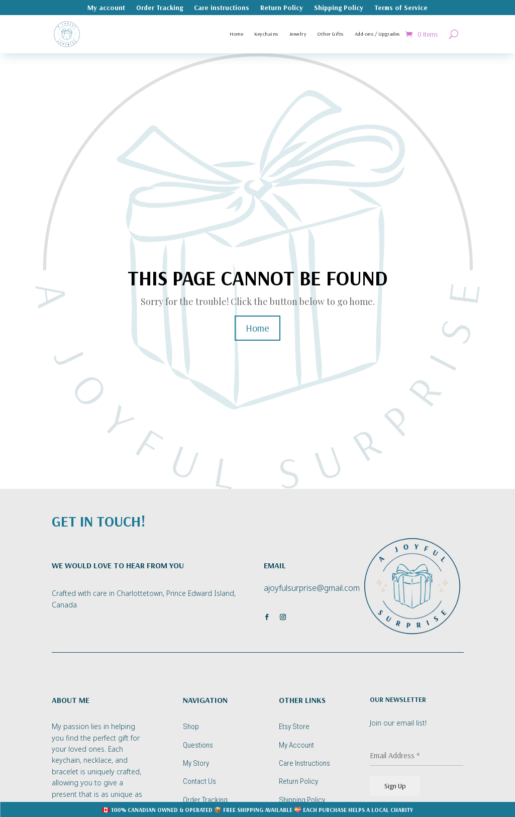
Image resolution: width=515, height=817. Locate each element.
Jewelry (298, 34)
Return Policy (281, 8)
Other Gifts (331, 34)
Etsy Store (294, 726)
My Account (296, 745)
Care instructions (221, 8)
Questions (198, 745)
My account (106, 8)
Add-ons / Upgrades (377, 34)
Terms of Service (401, 8)
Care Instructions (304, 763)
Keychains (266, 34)
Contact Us (199, 781)
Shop (191, 726)
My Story (196, 763)
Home (236, 34)
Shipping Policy (338, 8)
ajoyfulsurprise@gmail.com (312, 587)
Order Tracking (159, 8)
